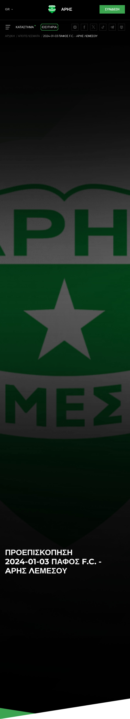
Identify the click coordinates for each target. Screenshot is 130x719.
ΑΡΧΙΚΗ (10, 36)
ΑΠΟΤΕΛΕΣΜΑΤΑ (29, 36)
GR (9, 9)
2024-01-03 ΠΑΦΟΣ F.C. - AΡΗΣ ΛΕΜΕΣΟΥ (70, 36)
